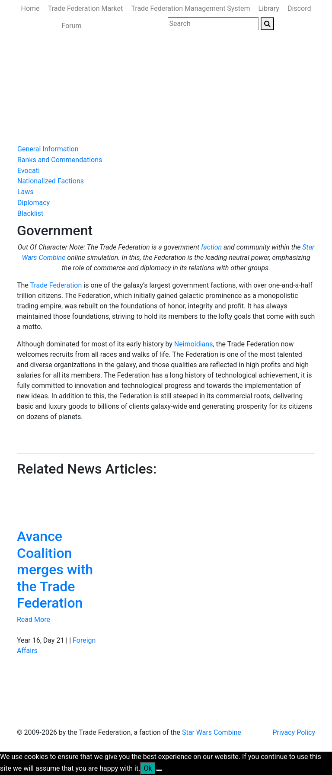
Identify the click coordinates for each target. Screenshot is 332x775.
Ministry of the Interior (215, 100)
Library (269, 8)
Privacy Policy (294, 732)
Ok (148, 768)
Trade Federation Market (85, 8)
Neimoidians (193, 344)
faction (211, 247)
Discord (299, 8)
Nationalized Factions (50, 181)
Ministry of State (45, 117)
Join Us (89, 117)
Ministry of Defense (144, 100)
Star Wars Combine (211, 732)
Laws (25, 192)
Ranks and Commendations (59, 160)
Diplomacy (33, 203)
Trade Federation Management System (190, 8)
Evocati (28, 171)
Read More (33, 619)
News (54, 100)
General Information (48, 149)
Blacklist (30, 213)
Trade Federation (56, 285)
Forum (71, 26)
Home (30, 8)
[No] (159, 770)
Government (89, 100)
